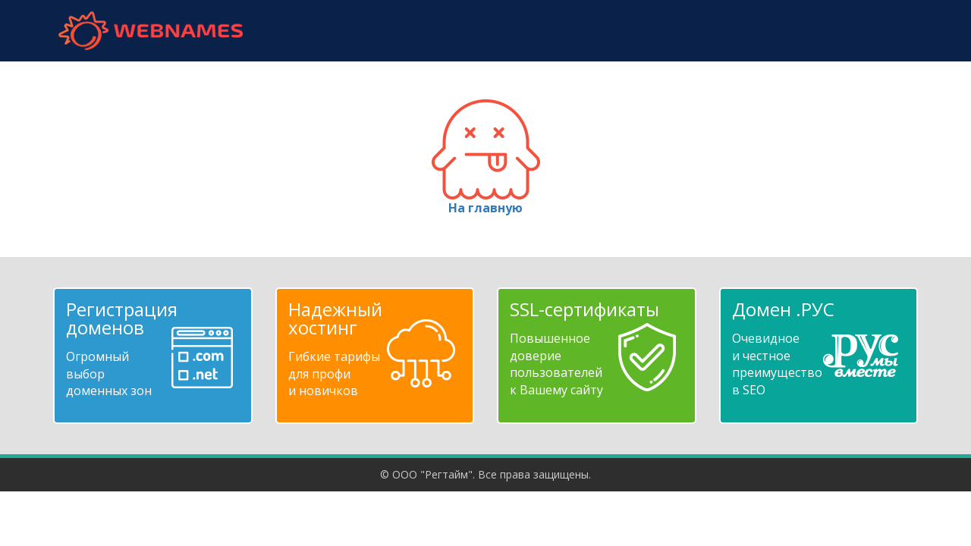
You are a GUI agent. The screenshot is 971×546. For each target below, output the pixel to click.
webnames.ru (150, 30)
